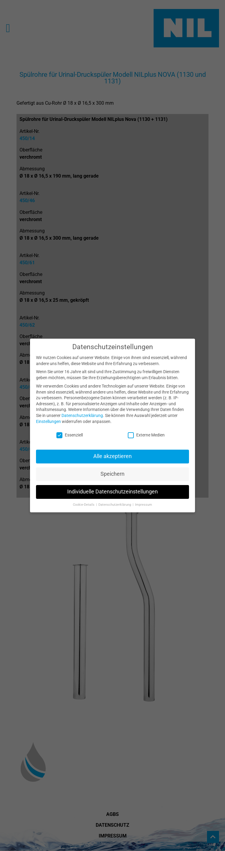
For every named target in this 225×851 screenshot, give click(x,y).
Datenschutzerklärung (82, 411)
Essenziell (69, 432)
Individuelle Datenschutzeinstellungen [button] (112, 488)
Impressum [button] (143, 501)
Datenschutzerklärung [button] (115, 501)
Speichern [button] (112, 471)
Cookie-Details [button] (84, 501)
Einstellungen (48, 417)
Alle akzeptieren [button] (112, 453)
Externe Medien (146, 432)
